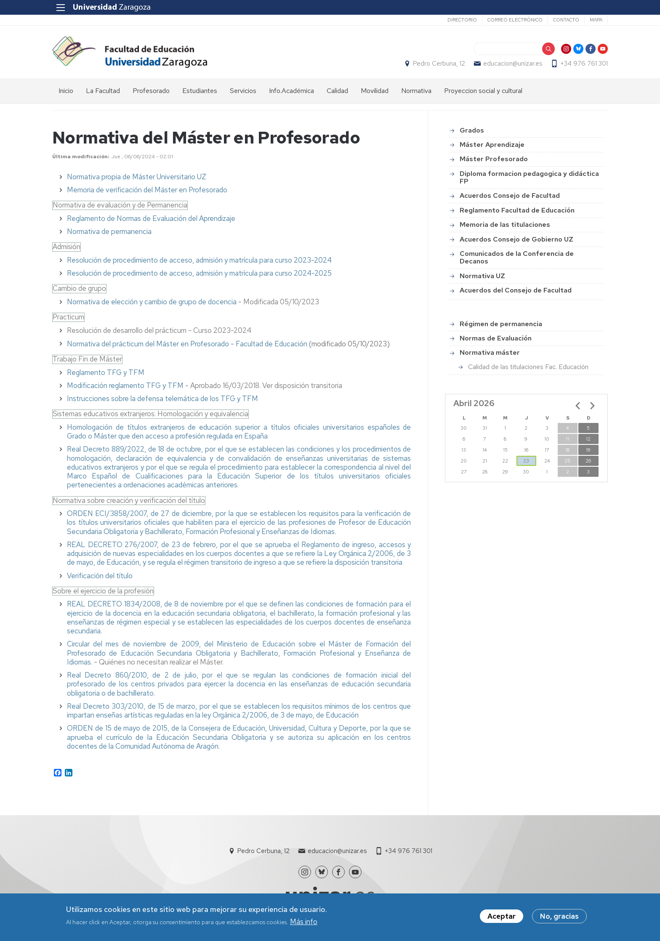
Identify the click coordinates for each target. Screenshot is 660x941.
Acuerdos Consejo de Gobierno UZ (516, 239)
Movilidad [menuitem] (375, 90)
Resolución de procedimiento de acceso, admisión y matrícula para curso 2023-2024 (199, 260)
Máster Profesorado (494, 158)
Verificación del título (100, 575)
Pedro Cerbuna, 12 (439, 63)
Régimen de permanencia (501, 323)
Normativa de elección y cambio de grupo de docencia (152, 301)
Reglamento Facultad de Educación (517, 210)
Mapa (596, 20)
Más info (303, 921)
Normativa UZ (482, 275)
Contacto (566, 20)
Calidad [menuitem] (337, 90)
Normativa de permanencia (109, 231)
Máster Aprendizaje (492, 144)
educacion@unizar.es (512, 63)
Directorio (462, 20)
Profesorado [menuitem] (151, 90)
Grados (472, 130)
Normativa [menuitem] (416, 90)
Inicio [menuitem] (66, 90)
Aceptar (501, 916)
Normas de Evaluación (496, 338)
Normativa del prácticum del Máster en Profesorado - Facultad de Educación (187, 343)
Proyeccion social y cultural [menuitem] (483, 90)
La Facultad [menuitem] (103, 90)
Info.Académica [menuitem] (291, 90)
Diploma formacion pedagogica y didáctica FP (529, 177)
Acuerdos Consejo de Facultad (510, 195)
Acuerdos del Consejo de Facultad (516, 290)
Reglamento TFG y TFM (105, 372)
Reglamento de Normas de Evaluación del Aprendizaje (151, 218)
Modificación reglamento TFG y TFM (125, 385)
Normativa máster (490, 352)
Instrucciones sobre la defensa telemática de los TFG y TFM (162, 398)
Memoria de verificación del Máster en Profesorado (147, 189)
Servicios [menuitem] (243, 90)
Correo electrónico (515, 20)
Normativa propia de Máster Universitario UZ (136, 176)
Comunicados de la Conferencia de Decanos (517, 257)
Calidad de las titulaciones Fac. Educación (528, 366)
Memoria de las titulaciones (505, 224)
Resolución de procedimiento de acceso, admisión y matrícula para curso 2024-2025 (199, 273)
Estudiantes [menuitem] (199, 90)
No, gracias (559, 916)
